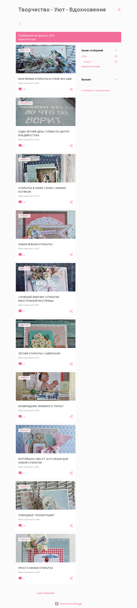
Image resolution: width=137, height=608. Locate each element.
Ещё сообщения (45, 593)
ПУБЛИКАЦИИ (91, 23)
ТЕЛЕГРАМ (39, 23)
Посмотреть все (27, 40)
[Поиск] (119, 10)
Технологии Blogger (68, 603)
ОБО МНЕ (72, 23)
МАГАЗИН (56, 23)
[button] (71, 89)
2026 (84, 56)
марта (87, 61)
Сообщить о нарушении (96, 90)
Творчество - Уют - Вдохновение (62, 9)
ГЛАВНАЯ (22, 23)
